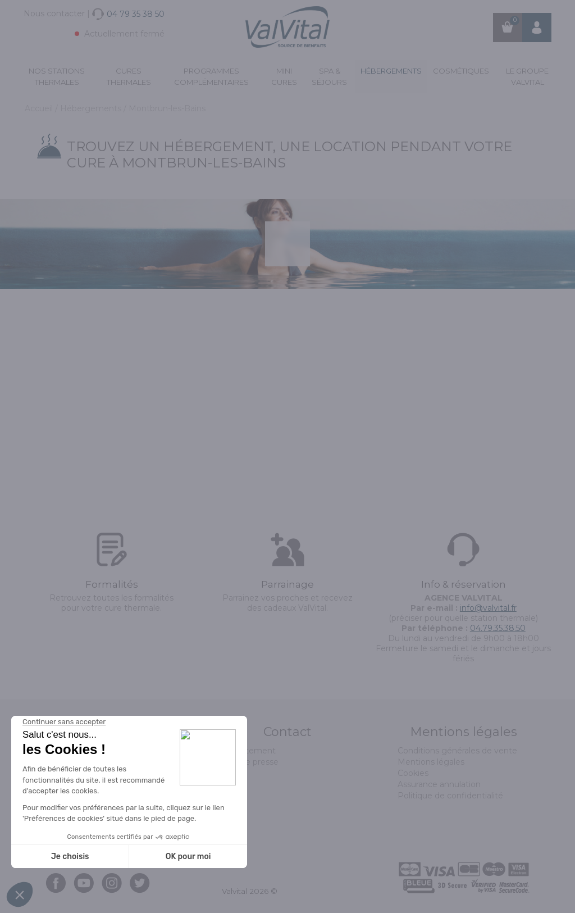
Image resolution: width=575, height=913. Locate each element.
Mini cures (284, 76)
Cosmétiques (461, 70)
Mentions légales (431, 762)
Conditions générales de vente (457, 751)
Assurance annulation (439, 784)
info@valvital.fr (488, 608)
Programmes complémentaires (211, 76)
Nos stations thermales (57, 76)
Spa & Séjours (329, 76)
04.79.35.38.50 (498, 628)
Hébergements (391, 70)
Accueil (40, 108)
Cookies (413, 773)
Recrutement (249, 751)
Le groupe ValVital (527, 76)
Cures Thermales (129, 76)
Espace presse (250, 762)
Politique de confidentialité (450, 796)
